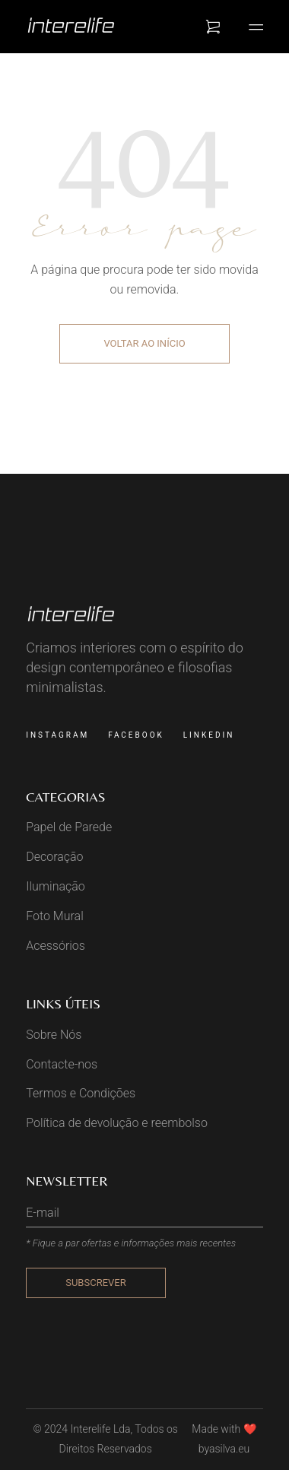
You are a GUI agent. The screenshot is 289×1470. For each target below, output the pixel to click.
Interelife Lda (100, 1429)
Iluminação (55, 886)
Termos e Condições (80, 1093)
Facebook (136, 735)
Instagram (57, 735)
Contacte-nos (61, 1064)
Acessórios (55, 945)
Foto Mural (55, 916)
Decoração (54, 856)
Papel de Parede (69, 827)
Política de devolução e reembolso (117, 1123)
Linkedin (209, 735)
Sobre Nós (53, 1034)
